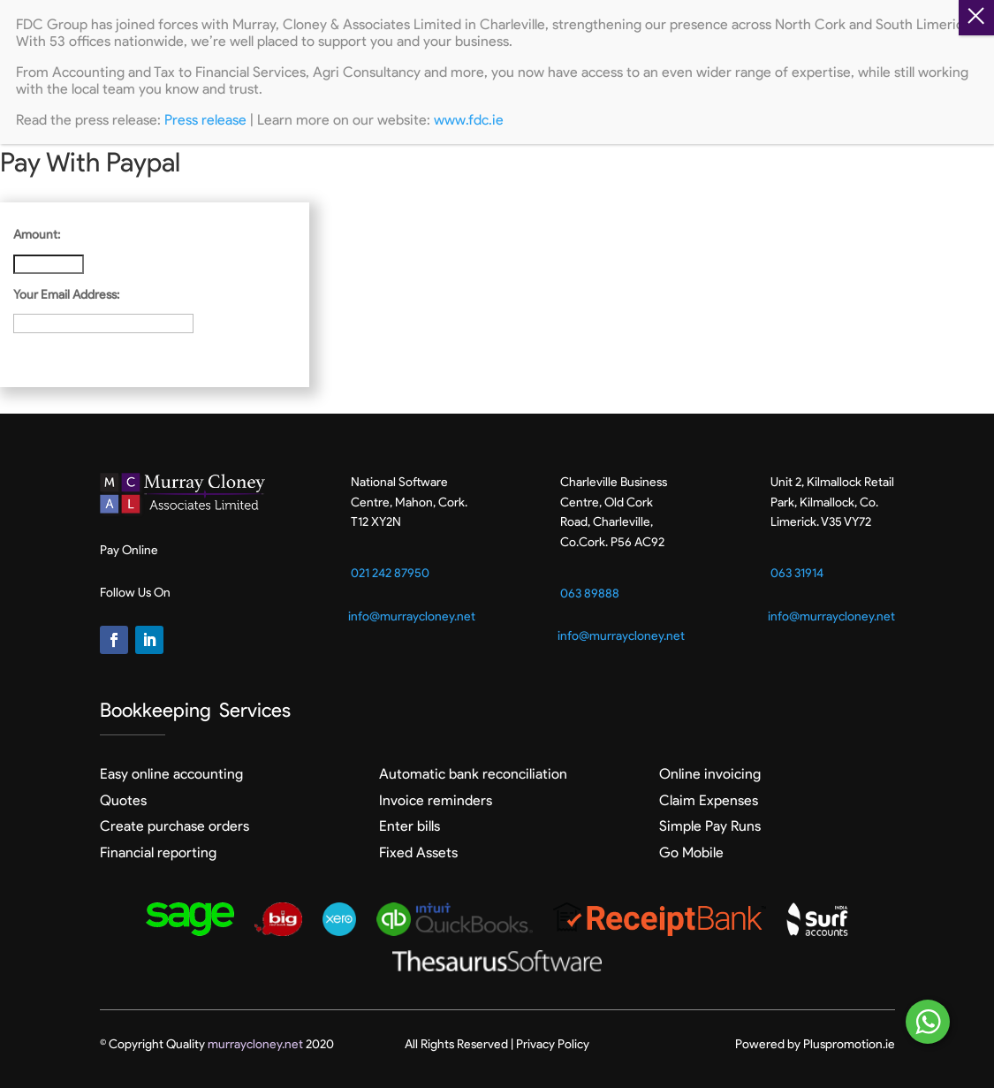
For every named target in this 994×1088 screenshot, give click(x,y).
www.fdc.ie (469, 119)
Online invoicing (710, 773)
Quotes (123, 800)
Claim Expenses (708, 800)
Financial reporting (158, 852)
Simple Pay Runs (710, 826)
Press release (205, 119)
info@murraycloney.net (411, 616)
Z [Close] (976, 17)
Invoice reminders (435, 800)
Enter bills (409, 826)
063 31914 (796, 573)
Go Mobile (691, 852)
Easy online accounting (171, 773)
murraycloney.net (255, 1044)
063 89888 (589, 593)
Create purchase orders (174, 826)
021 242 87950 (390, 573)
